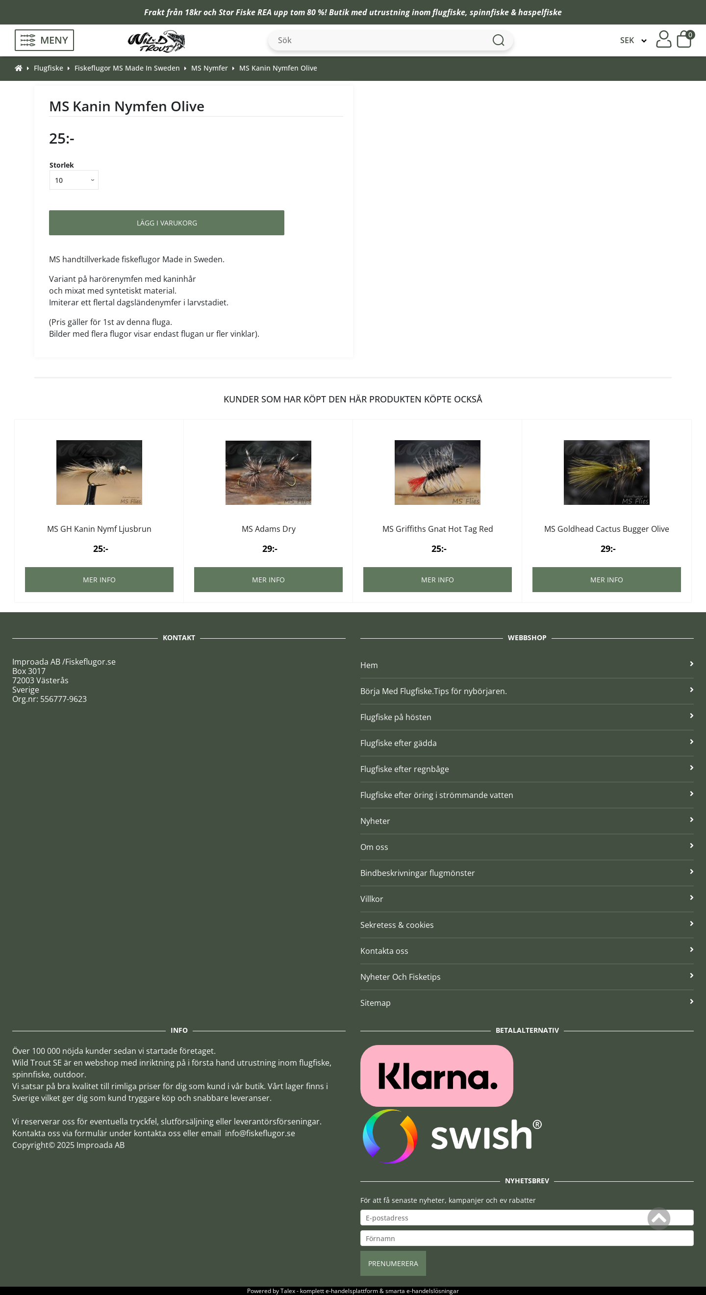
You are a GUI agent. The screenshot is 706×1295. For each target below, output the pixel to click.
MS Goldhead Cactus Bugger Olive (606, 528)
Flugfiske (48, 68)
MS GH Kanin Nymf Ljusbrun (99, 528)
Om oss (527, 847)
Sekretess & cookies (527, 925)
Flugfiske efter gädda (527, 743)
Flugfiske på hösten (527, 717)
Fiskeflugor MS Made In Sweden (127, 68)
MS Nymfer (209, 68)
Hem (527, 665)
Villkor (527, 899)
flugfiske (448, 12)
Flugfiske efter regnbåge (527, 769)
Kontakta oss (527, 951)
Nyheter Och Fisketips (527, 976)
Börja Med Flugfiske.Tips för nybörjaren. (527, 691)
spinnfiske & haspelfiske (516, 12)
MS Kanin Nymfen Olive (278, 68)
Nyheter (527, 821)
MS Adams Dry (269, 528)
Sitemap (527, 1002)
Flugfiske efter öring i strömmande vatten (527, 795)
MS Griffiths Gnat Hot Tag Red (437, 528)
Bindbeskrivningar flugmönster (527, 873)
